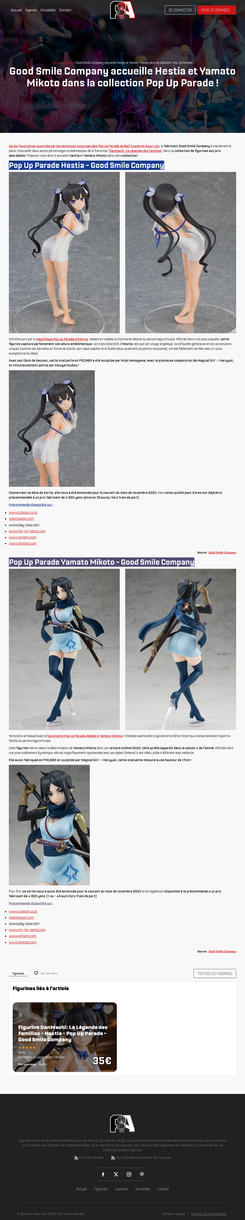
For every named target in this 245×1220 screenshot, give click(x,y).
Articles (68, 63)
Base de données (215, 10)
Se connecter (180, 10)
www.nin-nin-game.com (27, 531)
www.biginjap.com (23, 543)
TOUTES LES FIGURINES (215, 973)
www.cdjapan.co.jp (23, 512)
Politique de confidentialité (208, 1214)
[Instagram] (129, 1174)
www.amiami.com (22, 537)
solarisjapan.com (21, 518)
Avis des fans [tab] (49, 973)
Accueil (16, 10)
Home (56, 63)
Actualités (48, 10)
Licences (121, 1189)
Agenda (31, 10)
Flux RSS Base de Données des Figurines (140, 1157)
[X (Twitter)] (116, 1174)
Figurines (101, 1189)
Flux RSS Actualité (88, 1157)
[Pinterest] (142, 1174)
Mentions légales (173, 1214)
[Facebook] (103, 1174)
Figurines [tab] (18, 973)
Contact (65, 10)
